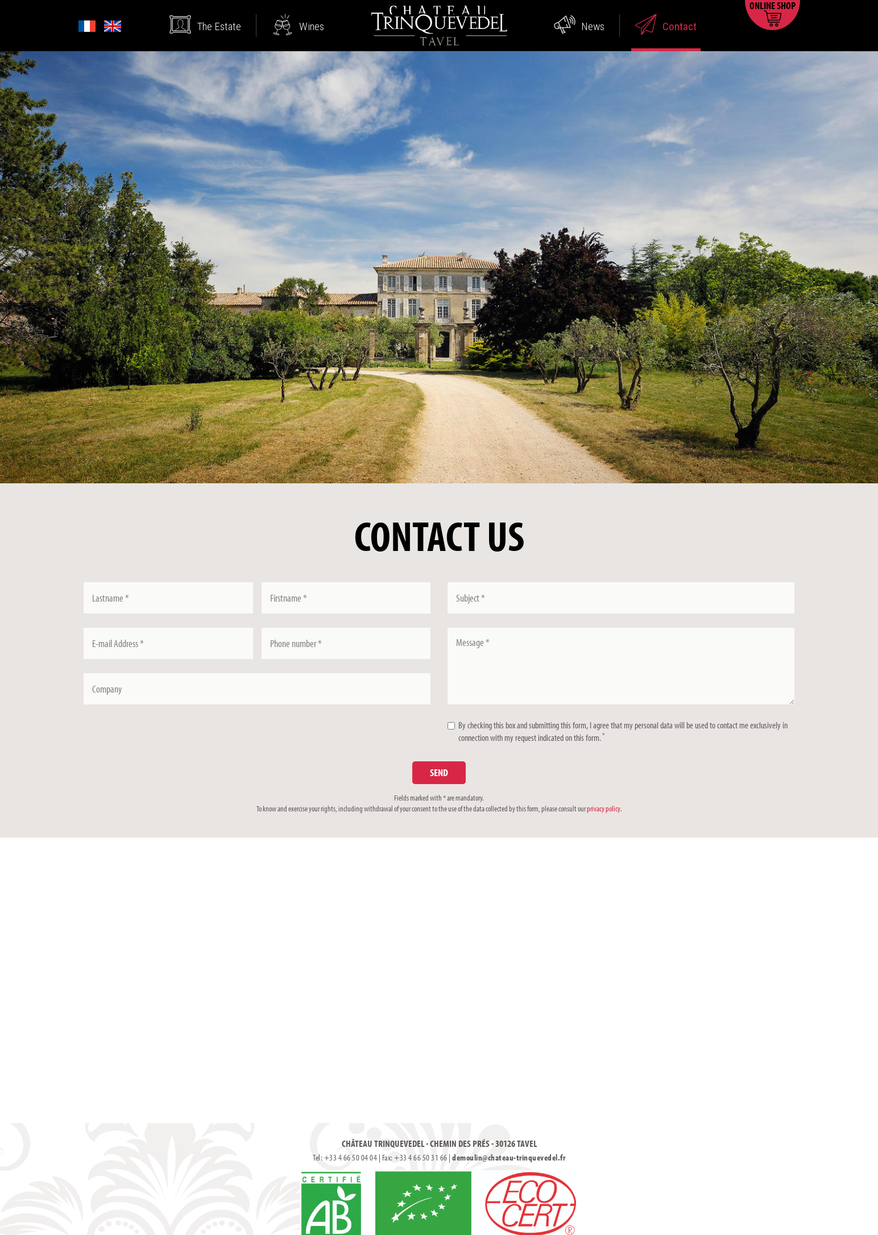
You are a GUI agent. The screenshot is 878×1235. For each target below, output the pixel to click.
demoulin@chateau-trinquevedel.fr (508, 1157)
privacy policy (603, 808)
